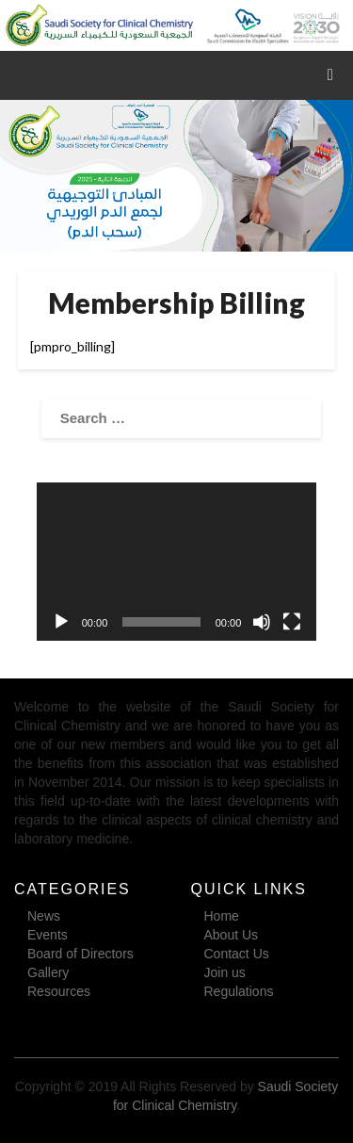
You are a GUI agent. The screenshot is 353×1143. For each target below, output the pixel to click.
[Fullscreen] (291, 621)
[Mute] (261, 621)
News (43, 915)
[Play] (61, 621)
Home (221, 915)
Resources (58, 991)
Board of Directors (80, 953)
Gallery (48, 972)
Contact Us (236, 953)
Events (47, 934)
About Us (231, 934)
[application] (177, 561)
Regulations (239, 991)
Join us (225, 972)
